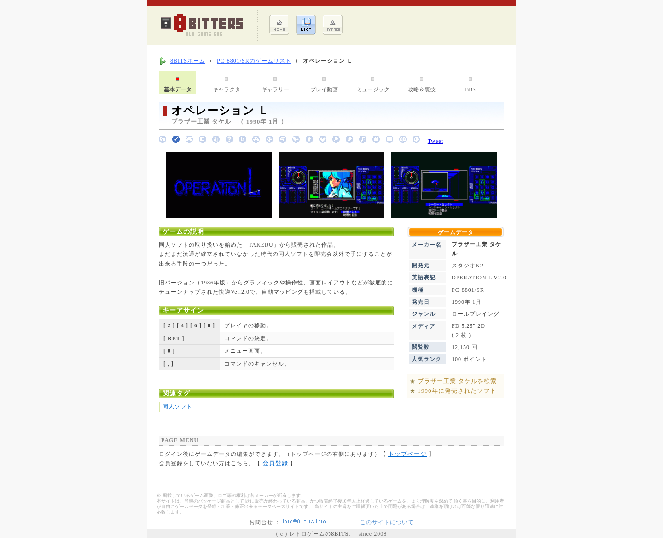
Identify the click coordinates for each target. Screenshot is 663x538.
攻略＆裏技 (422, 89)
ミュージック (373, 89)
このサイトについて (387, 522)
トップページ (407, 453)
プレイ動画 (324, 89)
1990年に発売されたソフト (457, 390)
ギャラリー (275, 89)
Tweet (435, 141)
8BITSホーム (187, 61)
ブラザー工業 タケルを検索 (457, 381)
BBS (470, 89)
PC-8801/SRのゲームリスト (254, 61)
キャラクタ (226, 89)
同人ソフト (177, 406)
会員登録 (275, 463)
